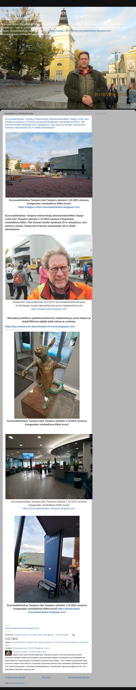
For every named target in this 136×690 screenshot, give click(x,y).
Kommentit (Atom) (17, 683)
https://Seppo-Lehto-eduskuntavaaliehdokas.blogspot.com (80, 30)
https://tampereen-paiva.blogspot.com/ (22, 628)
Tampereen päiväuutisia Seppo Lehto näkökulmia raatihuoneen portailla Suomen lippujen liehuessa (53, 15)
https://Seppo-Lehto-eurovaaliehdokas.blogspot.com (49, 207)
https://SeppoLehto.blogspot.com (49, 309)
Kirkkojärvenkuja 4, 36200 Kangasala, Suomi (31, 648)
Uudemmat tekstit (15, 677)
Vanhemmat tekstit (78, 677)
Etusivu (46, 677)
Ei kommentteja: (62, 635)
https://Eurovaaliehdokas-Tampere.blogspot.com (49, 508)
